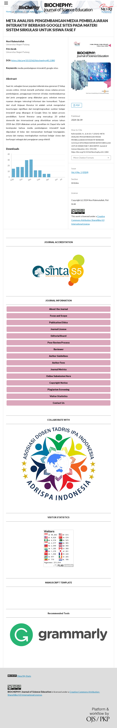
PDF (78, 105)
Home (8, 11)
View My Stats (24, 676)
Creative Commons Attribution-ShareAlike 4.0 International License (88, 220)
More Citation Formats (83, 157)
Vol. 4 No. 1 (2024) (34, 11)
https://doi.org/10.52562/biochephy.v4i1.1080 (33, 60)
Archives (19, 11)
